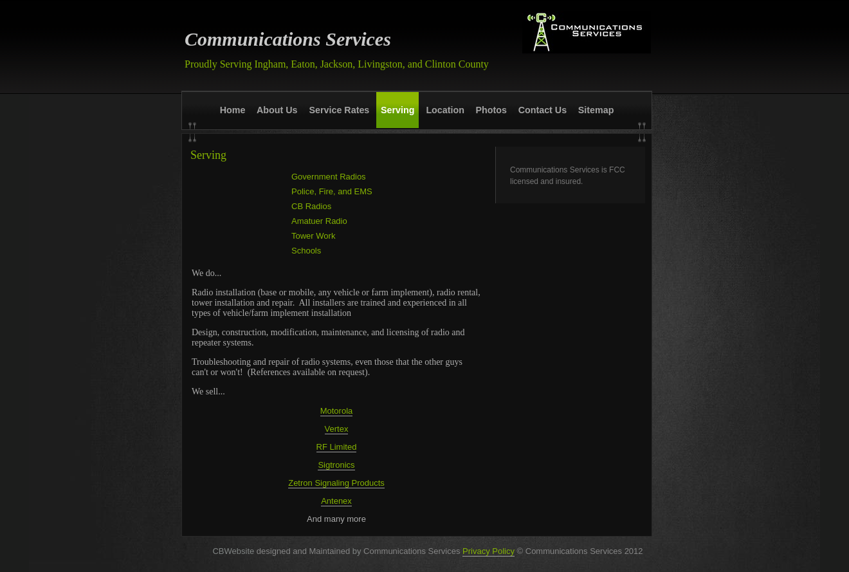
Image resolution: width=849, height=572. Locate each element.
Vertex (337, 429)
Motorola (336, 411)
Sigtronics (336, 465)
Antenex (336, 501)
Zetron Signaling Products (336, 483)
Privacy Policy (488, 551)
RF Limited (336, 447)
